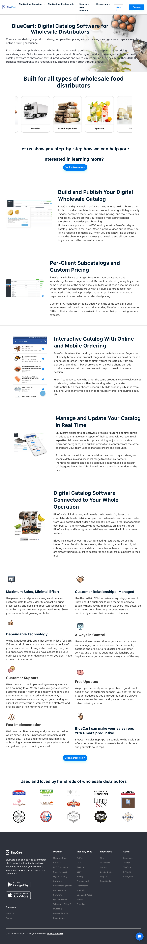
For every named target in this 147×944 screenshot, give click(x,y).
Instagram (128, 876)
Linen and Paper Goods (84, 897)
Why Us (103, 876)
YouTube (127, 867)
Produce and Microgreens (83, 883)
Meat (79, 863)
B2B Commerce (60, 867)
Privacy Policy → (55, 933)
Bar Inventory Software (59, 892)
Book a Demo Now (75, 167)
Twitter (126, 863)
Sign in (118, 8)
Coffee (80, 858)
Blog (102, 858)
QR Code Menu (60, 899)
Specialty (81, 890)
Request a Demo (137, 8)
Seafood (81, 867)
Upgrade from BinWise (84, 7)
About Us (10, 913)
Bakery (80, 876)
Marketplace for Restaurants (60, 915)
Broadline (81, 904)
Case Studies (106, 881)
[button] (31, 4)
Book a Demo (106, 872)
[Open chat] (140, 936)
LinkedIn (127, 872)
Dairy (79, 872)
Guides (103, 867)
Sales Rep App (60, 872)
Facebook (128, 858)
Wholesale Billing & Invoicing (62, 906)
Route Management (62, 886)
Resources (105, 863)
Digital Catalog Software (60, 878)
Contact (9, 918)
